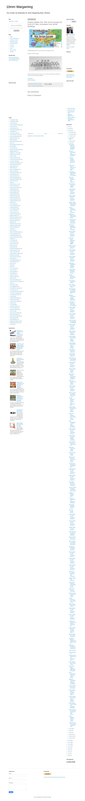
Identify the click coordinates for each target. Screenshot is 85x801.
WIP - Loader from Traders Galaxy (72, 286)
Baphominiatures (13, 138)
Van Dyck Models (13, 307)
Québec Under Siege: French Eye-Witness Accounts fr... (72, 204)
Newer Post (30, 133)
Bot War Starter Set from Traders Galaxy (72, 370)
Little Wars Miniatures (14, 213)
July (70, 142)
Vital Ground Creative (14, 312)
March (70, 734)
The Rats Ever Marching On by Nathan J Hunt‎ (72, 465)
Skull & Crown (13, 274)
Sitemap (12, 51)
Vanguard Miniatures (14, 309)
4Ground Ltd (12, 126)
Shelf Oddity (12, 273)
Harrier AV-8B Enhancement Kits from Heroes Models (72, 409)
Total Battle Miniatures (15, 298)
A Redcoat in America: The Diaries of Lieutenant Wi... (72, 624)
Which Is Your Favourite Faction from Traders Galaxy (72, 459)
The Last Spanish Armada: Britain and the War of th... (72, 160)
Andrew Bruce (71, 34)
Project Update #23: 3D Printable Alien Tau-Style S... (72, 692)
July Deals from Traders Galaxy (72, 454)
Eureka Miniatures (14, 176)
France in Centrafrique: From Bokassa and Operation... (72, 153)
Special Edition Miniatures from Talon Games (72, 271)
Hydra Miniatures (13, 194)
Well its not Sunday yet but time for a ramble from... (72, 647)
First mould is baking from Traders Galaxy (72, 185)
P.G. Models (12, 240)
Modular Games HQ (14, 223)
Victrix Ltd (12, 311)
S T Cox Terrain (13, 268)
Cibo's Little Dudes (14, 157)
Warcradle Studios (14, 314)
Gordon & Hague (13, 185)
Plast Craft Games (14, 251)
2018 (69, 740)
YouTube (12, 46)
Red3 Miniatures (13, 261)
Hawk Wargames (13, 190)
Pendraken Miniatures (15, 248)
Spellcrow (12, 278)
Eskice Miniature (13, 174)
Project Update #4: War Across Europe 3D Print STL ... (72, 561)
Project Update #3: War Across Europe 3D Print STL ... (72, 567)
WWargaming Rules (14, 322)
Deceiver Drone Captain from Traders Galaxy (72, 595)
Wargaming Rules (14, 41)
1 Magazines (13, 121)
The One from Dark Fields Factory (72, 355)
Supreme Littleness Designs (16, 281)
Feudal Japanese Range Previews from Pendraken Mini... (72, 402)
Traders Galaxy (13, 299)
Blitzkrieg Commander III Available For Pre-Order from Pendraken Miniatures (20, 398)
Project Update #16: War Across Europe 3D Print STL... (72, 259)
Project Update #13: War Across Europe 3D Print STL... (72, 327)
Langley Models (13, 207)
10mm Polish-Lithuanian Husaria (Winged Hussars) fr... (72, 438)
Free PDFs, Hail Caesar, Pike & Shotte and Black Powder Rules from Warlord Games (20, 346)
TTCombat (12, 304)
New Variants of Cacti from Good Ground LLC (72, 443)
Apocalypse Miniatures (15, 129)
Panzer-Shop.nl (13, 243)
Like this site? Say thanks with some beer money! (70, 76)
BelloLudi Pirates (71, 108)
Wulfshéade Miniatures (15, 321)
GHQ (11, 182)
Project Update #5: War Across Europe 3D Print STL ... (72, 554)
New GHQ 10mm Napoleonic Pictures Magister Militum (72, 240)
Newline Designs (13, 227)
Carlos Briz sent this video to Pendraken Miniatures (72, 533)
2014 (69, 748)
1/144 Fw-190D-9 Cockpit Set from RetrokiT (72, 321)
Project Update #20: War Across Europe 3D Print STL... (72, 191)
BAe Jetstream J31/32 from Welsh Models (20, 411)
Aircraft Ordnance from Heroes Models (72, 276)
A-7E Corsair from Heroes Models (72, 281)
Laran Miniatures (13, 209)
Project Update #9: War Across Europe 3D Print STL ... (72, 471)
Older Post (60, 133)
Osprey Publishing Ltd (15, 237)
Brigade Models (13, 151)
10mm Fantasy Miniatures (15, 124)
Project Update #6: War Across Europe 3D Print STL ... (72, 523)
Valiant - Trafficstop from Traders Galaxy (72, 600)
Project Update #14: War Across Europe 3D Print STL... (72, 316)
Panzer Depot (13, 241)
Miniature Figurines (14, 220)
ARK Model (12, 131)
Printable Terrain (13, 255)
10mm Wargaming (19, 7)
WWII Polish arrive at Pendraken (72, 590)
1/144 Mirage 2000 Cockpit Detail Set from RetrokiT (72, 173)
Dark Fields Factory (14, 164)
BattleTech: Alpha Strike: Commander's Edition (72, 216)
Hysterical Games (14, 195)
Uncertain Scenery (14, 306)
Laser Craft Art (13, 210)
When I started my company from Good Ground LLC (72, 543)
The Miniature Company (15, 288)
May (70, 730)
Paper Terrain (13, 245)
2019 (69, 130)
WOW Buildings (31, 80)
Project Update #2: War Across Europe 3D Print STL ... (72, 610)
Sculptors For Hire (14, 40)
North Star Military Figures (15, 232)
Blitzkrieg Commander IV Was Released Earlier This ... (72, 298)
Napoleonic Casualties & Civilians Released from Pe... (72, 265)
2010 (69, 755)
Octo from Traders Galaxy (71, 511)
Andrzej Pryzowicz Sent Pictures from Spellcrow (72, 210)
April (70, 732)
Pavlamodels (13, 246)
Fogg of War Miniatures (15, 179)
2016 (69, 744)
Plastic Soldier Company (15, 253)
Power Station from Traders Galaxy (72, 663)
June (70, 728)
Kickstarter (30, 78)
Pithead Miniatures (14, 250)
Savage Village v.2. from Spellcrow (72, 528)
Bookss (11, 146)
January (71, 738)
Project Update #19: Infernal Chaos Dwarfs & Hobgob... (72, 699)
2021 (69, 126)
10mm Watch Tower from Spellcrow (72, 351)
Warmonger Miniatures (15, 316)
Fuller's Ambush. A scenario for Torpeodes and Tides (72, 119)
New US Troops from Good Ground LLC (72, 538)
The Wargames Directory (14, 58)
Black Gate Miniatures (15, 141)
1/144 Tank (12, 123)
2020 (69, 128)
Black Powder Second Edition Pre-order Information (20, 424)
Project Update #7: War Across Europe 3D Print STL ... (72, 517)
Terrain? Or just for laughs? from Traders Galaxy (72, 394)
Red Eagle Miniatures (14, 260)
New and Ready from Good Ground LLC (72, 687)
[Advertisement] (17, 71)
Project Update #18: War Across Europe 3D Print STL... (72, 234)
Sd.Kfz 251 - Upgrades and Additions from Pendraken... (72, 227)
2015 (69, 746)
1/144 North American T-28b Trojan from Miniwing (72, 303)
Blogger (49, 797)
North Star (12, 230)
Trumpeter (12, 302)
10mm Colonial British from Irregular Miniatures (72, 333)
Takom (11, 283)
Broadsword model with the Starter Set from (72, 548)
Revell (11, 265)
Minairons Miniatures (14, 218)
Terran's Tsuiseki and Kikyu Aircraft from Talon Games (72, 489)
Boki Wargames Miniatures (16, 144)
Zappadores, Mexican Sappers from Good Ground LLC (72, 641)
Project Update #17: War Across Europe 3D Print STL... (72, 252)
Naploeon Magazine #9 (70, 115)
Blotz (11, 143)
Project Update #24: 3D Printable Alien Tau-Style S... (72, 630)
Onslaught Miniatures (14, 235)
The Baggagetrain (14, 286)
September (71, 138)
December (71, 132)
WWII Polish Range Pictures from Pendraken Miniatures (72, 376)
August (70, 141)
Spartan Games (13, 276)
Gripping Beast (13, 189)
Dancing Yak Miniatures (15, 162)
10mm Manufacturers (14, 38)
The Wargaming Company (15, 291)
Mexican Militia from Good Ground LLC (72, 635)
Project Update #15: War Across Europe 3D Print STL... (72, 310)
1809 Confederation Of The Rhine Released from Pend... (72, 424)
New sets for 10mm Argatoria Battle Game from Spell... (72, 668)
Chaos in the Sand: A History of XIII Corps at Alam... (72, 168)
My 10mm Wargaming (13, 57)
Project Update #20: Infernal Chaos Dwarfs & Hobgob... (72, 345)
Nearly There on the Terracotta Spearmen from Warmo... (72, 712)
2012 (69, 751)
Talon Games (13, 284)
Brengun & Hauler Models (15, 149)
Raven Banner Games (15, 256)
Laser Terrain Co (13, 212)
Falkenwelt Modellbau (14, 177)
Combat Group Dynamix (15, 159)
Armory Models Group (15, 134)
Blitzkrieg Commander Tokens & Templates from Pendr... (72, 681)
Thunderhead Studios (14, 294)
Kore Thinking (13, 204)
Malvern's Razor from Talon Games (72, 247)
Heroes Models (13, 192)
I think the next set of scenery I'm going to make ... (72, 724)
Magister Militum (13, 215)
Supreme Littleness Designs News (71, 494)
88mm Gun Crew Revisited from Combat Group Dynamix (72, 416)
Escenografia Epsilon (14, 172)
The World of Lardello (14, 293)
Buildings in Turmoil (14, 152)
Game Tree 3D (13, 180)
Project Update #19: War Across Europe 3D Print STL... (72, 198)
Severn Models (13, 271)
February (71, 736)
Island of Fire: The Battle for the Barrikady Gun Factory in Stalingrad (20, 385)
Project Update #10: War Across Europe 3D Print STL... (72, 431)
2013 (69, 749)
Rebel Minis (12, 258)
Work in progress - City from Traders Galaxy (72, 718)
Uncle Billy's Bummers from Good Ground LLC (72, 483)
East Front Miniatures (13, 60)
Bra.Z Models (13, 148)
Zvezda (11, 324)
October (71, 136)
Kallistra (11, 202)
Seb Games (12, 269)
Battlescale (12, 139)
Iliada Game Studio (14, 197)
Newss (11, 228)
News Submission (14, 43)
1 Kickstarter (33, 85)
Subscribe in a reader (13, 21)
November (71, 134)
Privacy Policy (13, 50)
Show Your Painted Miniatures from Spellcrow (72, 180)
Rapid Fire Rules (20, 370)
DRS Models (12, 167)
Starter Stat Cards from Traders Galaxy (72, 449)
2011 (69, 753)
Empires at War (13, 171)
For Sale (12, 45)
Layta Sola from (72, 650)
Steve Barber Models (14, 279)
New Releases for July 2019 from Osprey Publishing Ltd (72, 291)
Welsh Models (13, 317)
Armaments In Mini (14, 133)
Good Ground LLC (14, 184)
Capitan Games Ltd (14, 154)
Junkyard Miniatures (14, 200)
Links (11, 48)
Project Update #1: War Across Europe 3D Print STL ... (72, 617)
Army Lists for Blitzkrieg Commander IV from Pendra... (72, 585)
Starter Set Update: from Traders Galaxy (72, 382)
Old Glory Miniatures (14, 233)
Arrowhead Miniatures (15, 136)
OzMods (12, 238)
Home (45, 133)
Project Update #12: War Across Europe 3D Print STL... (72, 365)
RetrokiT (12, 263)
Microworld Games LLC (15, 217)
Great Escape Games (14, 187)
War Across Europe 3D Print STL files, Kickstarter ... (72, 574)
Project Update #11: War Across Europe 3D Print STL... (72, 388)
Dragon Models (13, 166)
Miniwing (12, 222)
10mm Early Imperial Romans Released (20, 359)
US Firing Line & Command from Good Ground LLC (72, 221)
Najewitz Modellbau (14, 225)
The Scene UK (13, 289)
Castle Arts (12, 156)
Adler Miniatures (13, 128)
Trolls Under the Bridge (15, 301)
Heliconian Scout (71, 110)
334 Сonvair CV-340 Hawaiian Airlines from (72, 359)
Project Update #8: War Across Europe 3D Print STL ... (72, 478)
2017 (69, 742)
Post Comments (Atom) (39, 135)
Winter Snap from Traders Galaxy (72, 605)
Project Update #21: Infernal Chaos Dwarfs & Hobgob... (72, 339)
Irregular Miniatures (14, 199)
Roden (11, 266)
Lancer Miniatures (14, 205)
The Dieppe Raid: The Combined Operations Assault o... (72, 147)
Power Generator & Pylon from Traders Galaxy (72, 675)
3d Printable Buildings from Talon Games (72, 506)
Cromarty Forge (13, 161)
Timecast (12, 296)
